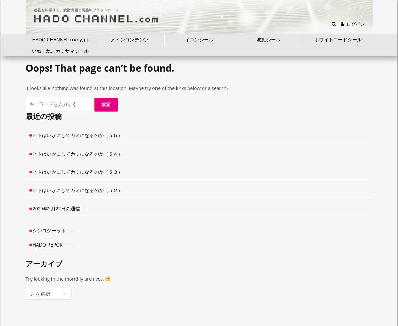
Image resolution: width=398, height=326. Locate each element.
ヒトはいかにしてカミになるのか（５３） (78, 172)
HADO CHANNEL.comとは (60, 39)
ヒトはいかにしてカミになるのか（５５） (78, 135)
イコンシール (199, 39)
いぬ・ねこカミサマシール (60, 51)
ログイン (353, 24)
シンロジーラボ (49, 230)
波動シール (268, 39)
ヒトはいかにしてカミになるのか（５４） (78, 153)
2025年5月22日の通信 (56, 208)
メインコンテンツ (130, 39)
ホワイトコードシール (338, 39)
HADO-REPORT (49, 244)
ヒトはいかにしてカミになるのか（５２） (78, 190)
